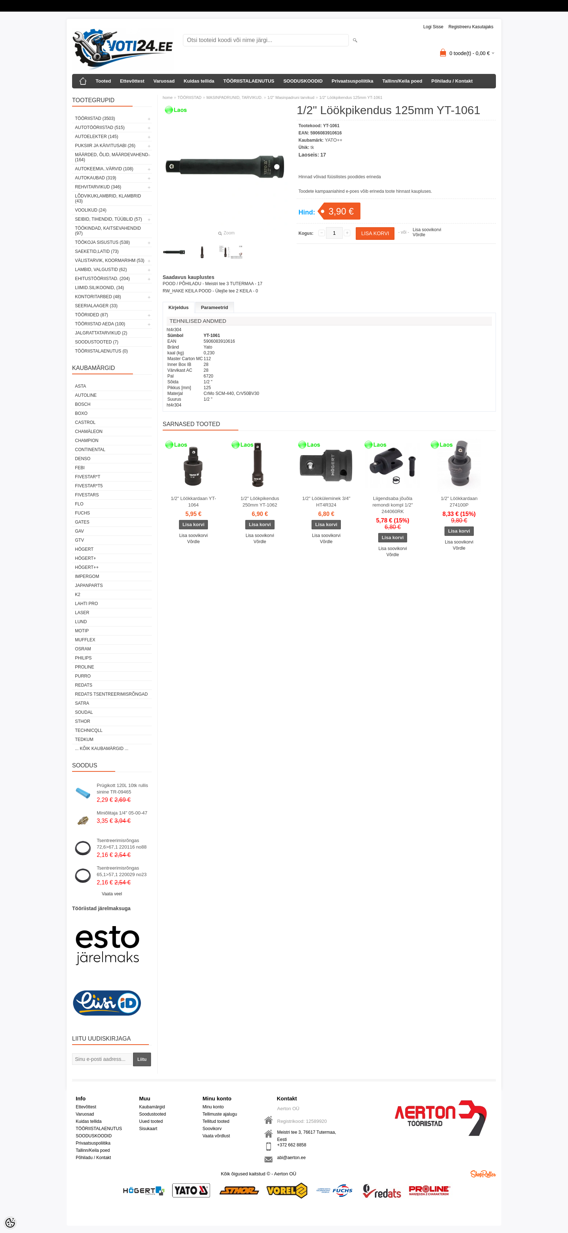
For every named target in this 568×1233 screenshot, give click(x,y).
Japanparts (89, 585)
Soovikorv (212, 1128)
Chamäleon (89, 431)
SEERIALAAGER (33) (96, 305)
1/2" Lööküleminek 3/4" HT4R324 (326, 502)
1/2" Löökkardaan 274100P (459, 502)
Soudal (84, 712)
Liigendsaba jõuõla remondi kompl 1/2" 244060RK (392, 505)
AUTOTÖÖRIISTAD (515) (100, 127)
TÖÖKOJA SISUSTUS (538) (102, 242)
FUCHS (82, 513)
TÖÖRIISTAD (189, 97)
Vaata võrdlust (216, 1135)
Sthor (82, 721)
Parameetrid (214, 307)
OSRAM (83, 648)
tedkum (84, 739)
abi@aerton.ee (291, 1157)
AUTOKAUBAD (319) (95, 177)
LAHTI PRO (86, 603)
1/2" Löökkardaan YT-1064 (193, 502)
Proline (84, 667)
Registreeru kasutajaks (470, 26)
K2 (77, 594)
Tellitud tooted (215, 1121)
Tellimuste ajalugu (219, 1114)
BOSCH (83, 404)
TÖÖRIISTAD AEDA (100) (100, 323)
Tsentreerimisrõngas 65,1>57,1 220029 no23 (122, 871)
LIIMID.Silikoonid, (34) (99, 287)
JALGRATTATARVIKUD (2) (101, 333)
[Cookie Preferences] (10, 1222)
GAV (79, 531)
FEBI (80, 467)
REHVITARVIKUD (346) (98, 186)
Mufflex (85, 639)
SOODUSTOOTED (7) (96, 342)
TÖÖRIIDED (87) (91, 314)
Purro (83, 676)
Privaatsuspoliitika (352, 81)
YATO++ (333, 140)
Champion (87, 440)
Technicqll (89, 730)
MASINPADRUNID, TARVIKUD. (234, 97)
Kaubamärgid (152, 1106)
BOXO (81, 413)
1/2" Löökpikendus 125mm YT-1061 (350, 97)
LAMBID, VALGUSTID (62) (101, 269)
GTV (79, 540)
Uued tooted (151, 1121)
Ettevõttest (132, 81)
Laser (82, 612)
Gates (82, 522)
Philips (83, 658)
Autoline (86, 395)
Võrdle (419, 234)
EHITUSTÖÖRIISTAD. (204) (102, 278)
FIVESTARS (87, 494)
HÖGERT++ (87, 567)
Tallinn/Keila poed (402, 81)
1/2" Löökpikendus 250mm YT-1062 (260, 502)
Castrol (85, 422)
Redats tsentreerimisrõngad (111, 694)
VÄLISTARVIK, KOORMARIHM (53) (110, 260)
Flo (79, 504)
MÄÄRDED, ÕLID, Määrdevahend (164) (111, 157)
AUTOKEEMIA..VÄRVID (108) (104, 168)
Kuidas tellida (199, 81)
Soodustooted (152, 1114)
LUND (81, 621)
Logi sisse (433, 26)
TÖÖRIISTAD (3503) (95, 118)
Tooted (103, 81)
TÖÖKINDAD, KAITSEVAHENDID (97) (108, 231)
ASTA (80, 386)
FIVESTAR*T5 (89, 485)
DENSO (83, 458)
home (168, 97)
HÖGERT (84, 549)
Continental (90, 449)
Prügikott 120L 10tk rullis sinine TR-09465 (122, 789)
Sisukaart (148, 1128)
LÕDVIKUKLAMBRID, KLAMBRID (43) (108, 198)
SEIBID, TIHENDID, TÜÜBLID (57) (108, 219)
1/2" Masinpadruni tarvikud (290, 97)
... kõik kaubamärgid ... (101, 748)
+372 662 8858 (291, 1144)
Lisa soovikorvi (427, 229)
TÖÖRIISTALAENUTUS (249, 81)
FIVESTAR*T (87, 476)
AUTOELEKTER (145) (96, 136)
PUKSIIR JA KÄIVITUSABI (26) (105, 145)
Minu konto (213, 1106)
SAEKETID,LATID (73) (96, 251)
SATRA (82, 703)
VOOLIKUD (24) (90, 210)
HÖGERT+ (85, 558)
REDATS (83, 685)
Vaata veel (112, 893)
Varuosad (164, 81)
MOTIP (82, 630)
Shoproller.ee (483, 1174)
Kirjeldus (178, 307)
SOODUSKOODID (302, 81)
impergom (87, 576)
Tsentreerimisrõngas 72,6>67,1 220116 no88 (122, 844)
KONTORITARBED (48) (98, 296)
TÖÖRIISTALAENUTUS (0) (101, 351)
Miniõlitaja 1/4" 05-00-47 (122, 813)
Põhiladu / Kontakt (452, 81)
